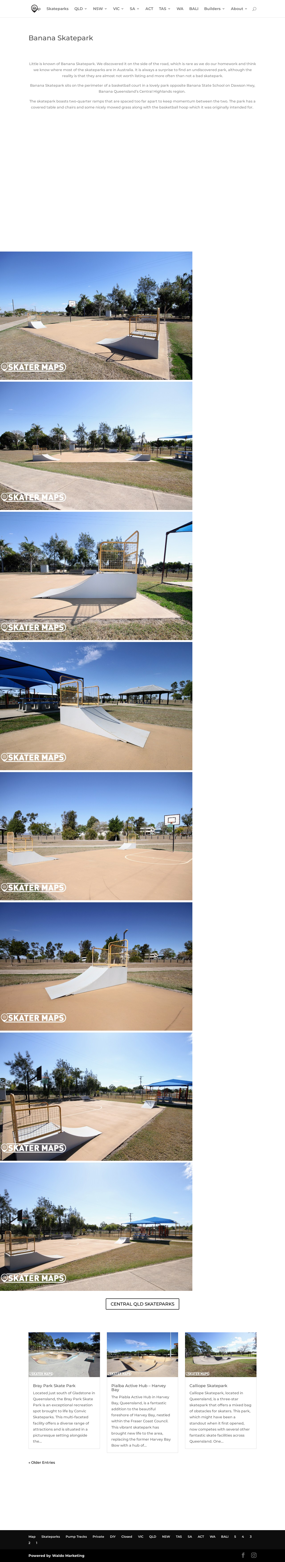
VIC (116, 9)
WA (180, 9)
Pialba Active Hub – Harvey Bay (138, 1387)
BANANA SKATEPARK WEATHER (142, 235)
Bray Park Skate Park (54, 1385)
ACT (149, 9)
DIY (113, 1537)
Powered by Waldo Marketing (56, 1556)
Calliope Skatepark (208, 1385)
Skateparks (58, 9)
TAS (162, 9)
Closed (126, 1537)
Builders (212, 9)
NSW (98, 9)
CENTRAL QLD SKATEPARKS (142, 1304)
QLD (78, 9)
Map (36, 9)
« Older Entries (41, 1462)
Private (98, 1537)
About (237, 9)
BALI (193, 9)
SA (132, 9)
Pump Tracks (76, 1537)
